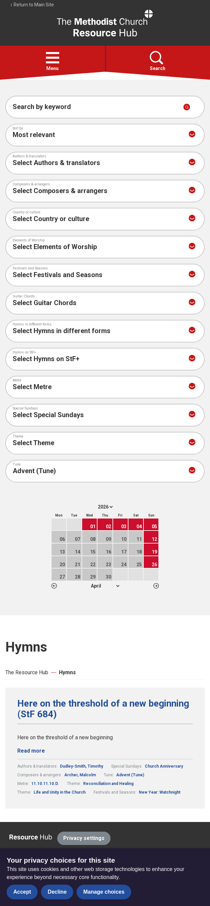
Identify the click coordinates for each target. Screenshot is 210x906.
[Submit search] (186, 107)
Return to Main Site (32, 4)
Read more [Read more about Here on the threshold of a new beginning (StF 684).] (31, 751)
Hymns (67, 672)
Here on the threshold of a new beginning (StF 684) (103, 709)
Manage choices (103, 892)
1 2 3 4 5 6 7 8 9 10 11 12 (105, 586)
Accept (22, 892)
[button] (52, 57)
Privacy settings (84, 838)
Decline (57, 892)
